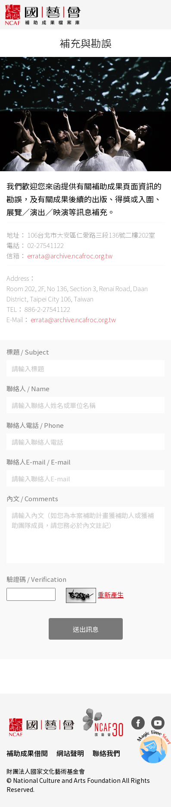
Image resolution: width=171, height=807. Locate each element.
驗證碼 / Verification (36, 579)
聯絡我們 (106, 753)
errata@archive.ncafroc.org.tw (69, 255)
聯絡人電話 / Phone (35, 425)
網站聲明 (70, 753)
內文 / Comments (32, 498)
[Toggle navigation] (158, 14)
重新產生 (111, 594)
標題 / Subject (27, 351)
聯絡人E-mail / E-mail (38, 461)
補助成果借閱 (27, 753)
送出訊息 (86, 629)
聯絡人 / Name (28, 388)
